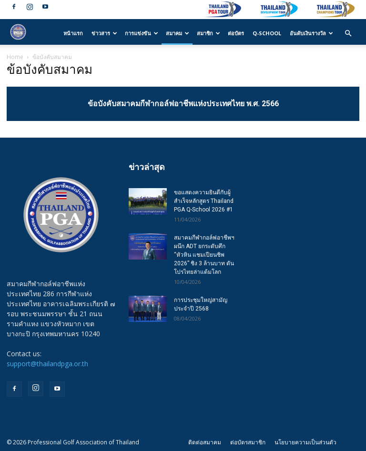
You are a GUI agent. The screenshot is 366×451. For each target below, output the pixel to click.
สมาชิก (208, 33)
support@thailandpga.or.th (47, 363)
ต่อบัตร (236, 33)
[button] (347, 33)
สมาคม (177, 33)
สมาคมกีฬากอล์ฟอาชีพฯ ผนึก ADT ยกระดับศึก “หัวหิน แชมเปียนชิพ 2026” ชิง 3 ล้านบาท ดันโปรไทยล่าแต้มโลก (204, 254)
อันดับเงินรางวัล (311, 33)
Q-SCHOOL (267, 33)
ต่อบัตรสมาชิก (247, 442)
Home (15, 57)
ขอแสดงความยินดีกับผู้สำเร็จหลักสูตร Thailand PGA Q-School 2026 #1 (204, 201)
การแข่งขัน (141, 33)
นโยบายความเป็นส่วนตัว (305, 442)
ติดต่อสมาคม (204, 442)
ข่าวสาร (104, 33)
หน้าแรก (73, 33)
